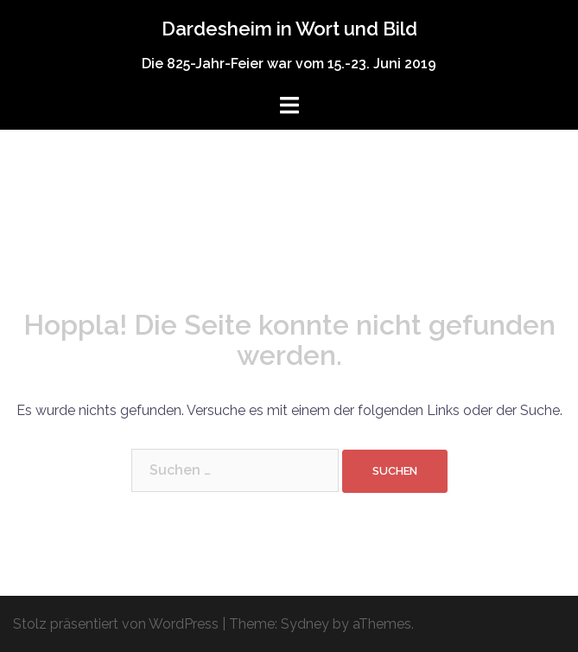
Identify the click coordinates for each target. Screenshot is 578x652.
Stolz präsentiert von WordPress (116, 624)
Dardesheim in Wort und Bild (289, 28)
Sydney (305, 624)
